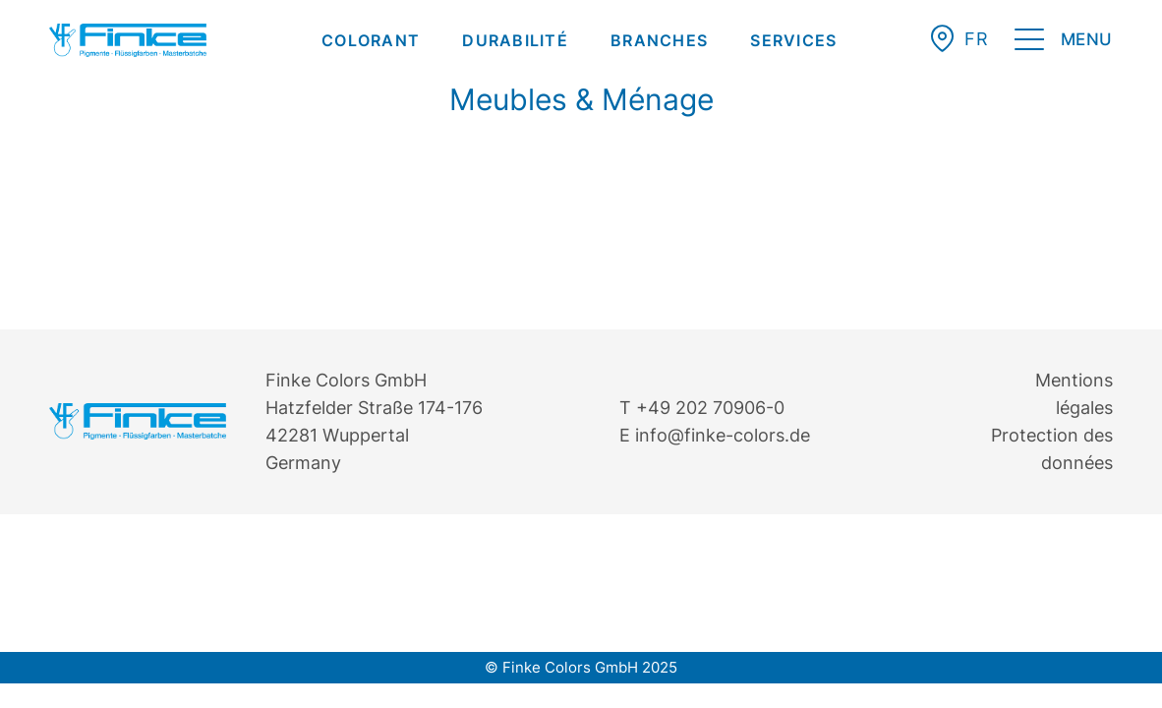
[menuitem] (370, 40)
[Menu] (1064, 43)
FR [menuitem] (976, 39)
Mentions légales (1074, 394)
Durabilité (515, 40)
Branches (659, 40)
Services (793, 40)
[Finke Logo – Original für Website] (127, 40)
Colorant (370, 40)
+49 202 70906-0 (710, 407)
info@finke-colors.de (722, 435)
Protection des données (1052, 449)
